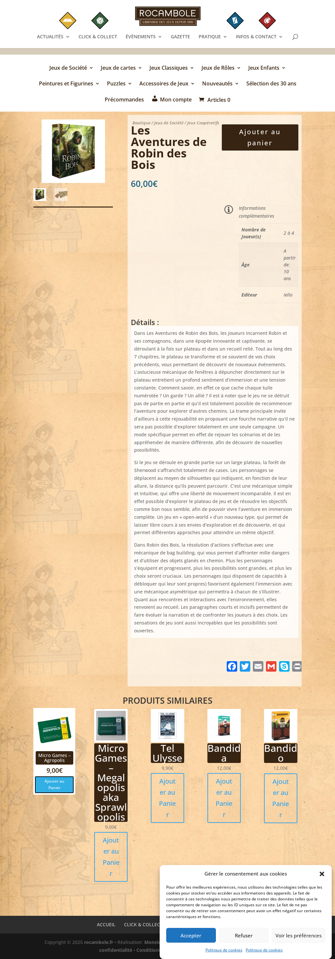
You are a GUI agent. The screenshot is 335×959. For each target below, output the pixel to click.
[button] (322, 875)
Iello (288, 295)
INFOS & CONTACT (256, 37)
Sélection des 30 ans (271, 84)
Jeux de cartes (118, 68)
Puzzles (116, 84)
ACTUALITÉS (50, 37)
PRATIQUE (210, 37)
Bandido (280, 753)
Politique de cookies (223, 951)
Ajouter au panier (260, 137)
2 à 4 (289, 233)
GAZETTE (180, 37)
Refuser (244, 936)
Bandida (224, 753)
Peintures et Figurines (66, 84)
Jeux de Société (68, 68)
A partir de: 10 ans (290, 264)
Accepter (191, 936)
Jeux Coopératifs (203, 123)
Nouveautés (217, 84)
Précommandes (124, 100)
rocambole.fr (98, 942)
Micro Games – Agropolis (54, 757)
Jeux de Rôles (218, 68)
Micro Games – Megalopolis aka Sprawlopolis (111, 782)
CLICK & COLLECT (98, 37)
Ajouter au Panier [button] (54, 784)
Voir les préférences (298, 936)
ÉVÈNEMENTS (141, 37)
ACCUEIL (106, 924)
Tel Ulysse (167, 753)
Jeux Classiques (169, 68)
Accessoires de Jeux (163, 84)
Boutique (141, 123)
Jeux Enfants (263, 68)
